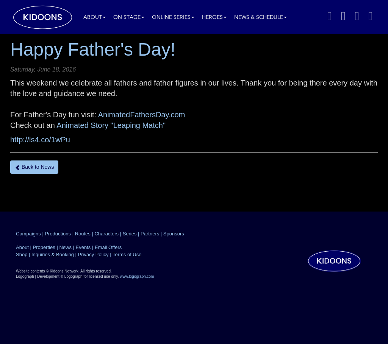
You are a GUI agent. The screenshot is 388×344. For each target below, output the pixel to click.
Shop (21, 254)
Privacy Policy (93, 254)
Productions (58, 234)
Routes (83, 234)
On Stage (128, 17)
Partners (150, 234)
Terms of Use (127, 254)
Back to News (34, 167)
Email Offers (108, 247)
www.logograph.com (137, 276)
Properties (44, 247)
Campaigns (28, 234)
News (65, 247)
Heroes (214, 17)
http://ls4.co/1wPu (40, 139)
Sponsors (173, 234)
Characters (106, 234)
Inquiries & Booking (52, 254)
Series (130, 234)
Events (83, 247)
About (94, 17)
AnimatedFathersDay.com (141, 115)
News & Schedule (260, 17)
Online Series (173, 17)
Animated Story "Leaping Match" (111, 125)
